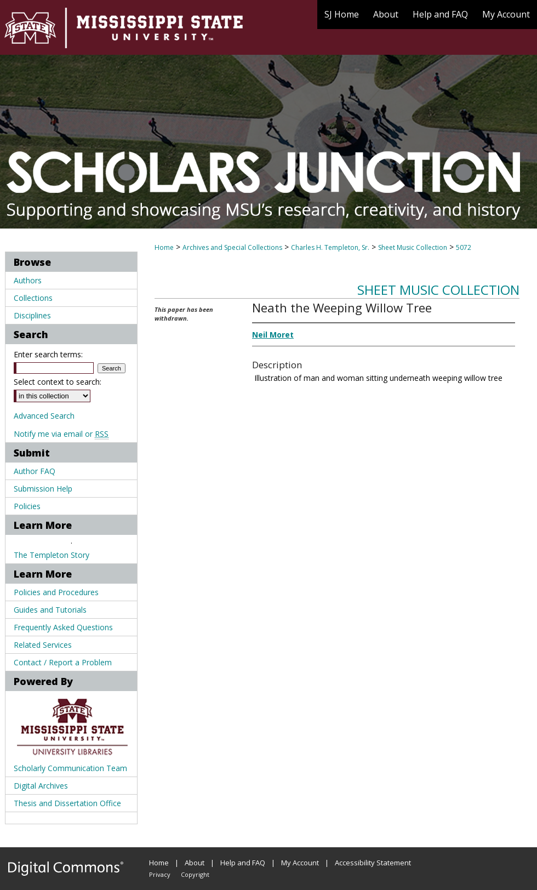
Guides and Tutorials (50, 609)
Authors (28, 280)
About (194, 863)
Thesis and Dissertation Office (67, 803)
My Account (300, 863)
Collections (33, 298)
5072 (463, 247)
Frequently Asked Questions (63, 627)
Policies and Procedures (56, 592)
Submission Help (43, 488)
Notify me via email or (61, 434)
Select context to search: (57, 381)
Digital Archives (41, 785)
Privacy (159, 874)
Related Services (43, 645)
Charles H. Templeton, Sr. (330, 247)
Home (164, 247)
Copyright (195, 874)
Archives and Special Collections (232, 247)
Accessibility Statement (373, 863)
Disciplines (32, 315)
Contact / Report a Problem (63, 662)
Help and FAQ (242, 863)
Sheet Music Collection (412, 247)
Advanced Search (44, 415)
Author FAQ (34, 471)
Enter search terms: (48, 354)
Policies (27, 506)
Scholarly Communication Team (70, 768)
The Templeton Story (51, 555)
